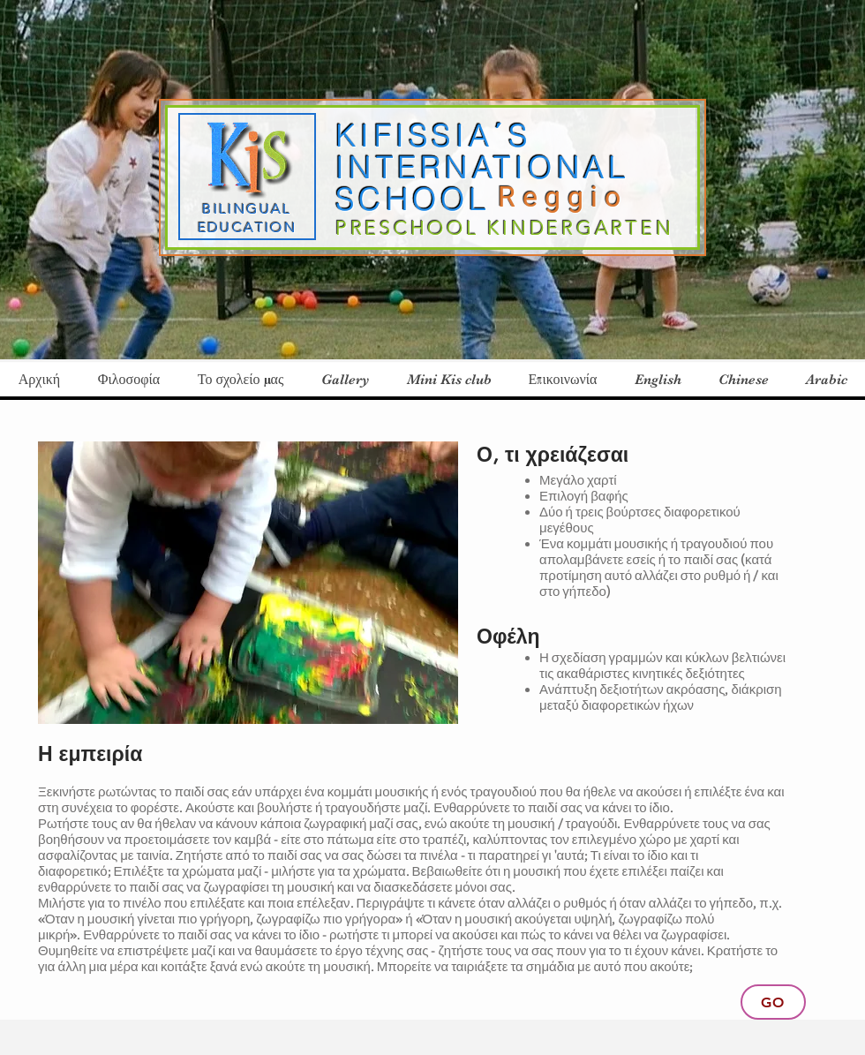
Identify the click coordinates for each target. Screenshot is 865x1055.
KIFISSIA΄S (433, 135)
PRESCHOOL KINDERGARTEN (504, 228)
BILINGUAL (247, 208)
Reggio (570, 197)
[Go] (773, 1002)
